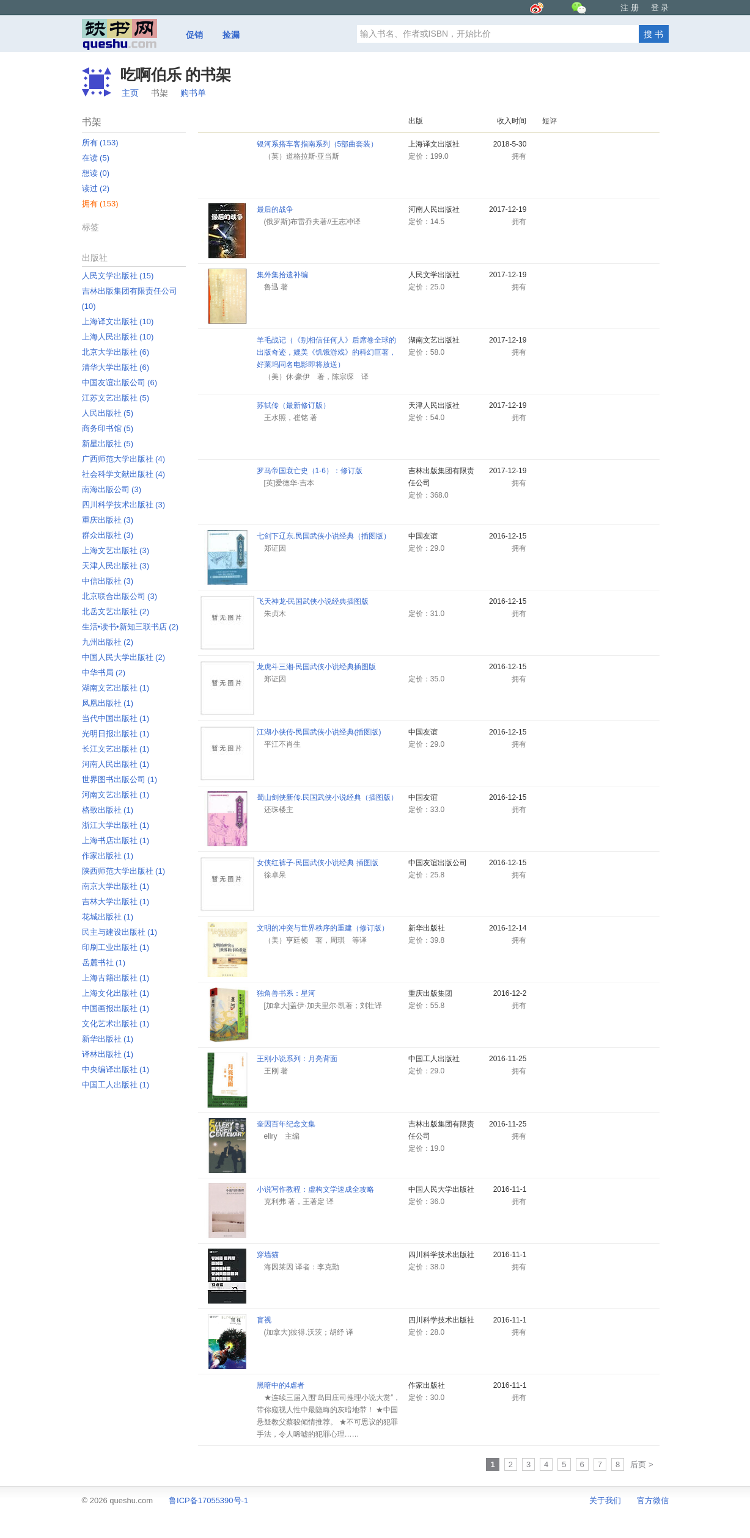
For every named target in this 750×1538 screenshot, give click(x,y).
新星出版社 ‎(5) (108, 443)
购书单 (193, 93)
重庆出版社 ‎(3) (108, 519)
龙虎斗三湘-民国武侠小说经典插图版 (317, 666)
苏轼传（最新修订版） (293, 405)
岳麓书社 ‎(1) (104, 962)
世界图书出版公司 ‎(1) (120, 779)
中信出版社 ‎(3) (108, 581)
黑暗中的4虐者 (281, 1385)
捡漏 (231, 35)
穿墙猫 (268, 1254)
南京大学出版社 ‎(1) (116, 886)
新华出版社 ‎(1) (108, 1038)
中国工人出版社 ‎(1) (116, 1084)
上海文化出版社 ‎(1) (116, 993)
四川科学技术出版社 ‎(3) (124, 504)
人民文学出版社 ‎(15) (118, 275)
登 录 (660, 7)
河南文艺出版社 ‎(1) (116, 794)
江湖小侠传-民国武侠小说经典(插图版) (319, 732)
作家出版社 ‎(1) (108, 855)
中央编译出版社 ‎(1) (116, 1069)
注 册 (629, 7)
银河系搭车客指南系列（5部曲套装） (317, 144)
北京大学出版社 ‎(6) (116, 352)
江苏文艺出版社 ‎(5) (116, 397)
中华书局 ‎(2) (104, 672)
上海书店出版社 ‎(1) (116, 840)
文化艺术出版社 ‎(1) (116, 1023)
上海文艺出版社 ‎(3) (116, 550)
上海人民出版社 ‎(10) (118, 336)
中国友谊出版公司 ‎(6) (120, 382)
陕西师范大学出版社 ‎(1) (124, 871)
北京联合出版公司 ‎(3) (120, 596)
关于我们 (605, 1500)
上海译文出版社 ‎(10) (118, 321)
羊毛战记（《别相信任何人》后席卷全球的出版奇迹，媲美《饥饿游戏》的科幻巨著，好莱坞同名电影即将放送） (326, 352)
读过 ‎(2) (96, 188)
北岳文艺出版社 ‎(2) (116, 611)
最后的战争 (275, 209)
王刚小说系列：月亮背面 (297, 1058)
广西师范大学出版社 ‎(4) (124, 458)
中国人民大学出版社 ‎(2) (124, 657)
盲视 (264, 1320)
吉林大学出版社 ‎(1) (116, 901)
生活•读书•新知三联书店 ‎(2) (130, 626)
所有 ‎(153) (100, 142)
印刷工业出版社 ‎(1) (116, 947)
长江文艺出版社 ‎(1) (116, 748)
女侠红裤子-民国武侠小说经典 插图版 (317, 862)
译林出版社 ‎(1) (108, 1054)
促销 (194, 35)
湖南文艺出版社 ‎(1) (116, 687)
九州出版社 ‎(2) (108, 642)
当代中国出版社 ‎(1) (116, 718)
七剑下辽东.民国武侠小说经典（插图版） (324, 536)
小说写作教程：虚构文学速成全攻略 (315, 1189)
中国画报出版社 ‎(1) (116, 1008)
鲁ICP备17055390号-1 (208, 1500)
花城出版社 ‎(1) (108, 916)
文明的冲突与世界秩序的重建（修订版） (323, 928)
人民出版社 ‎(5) (108, 413)
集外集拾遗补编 (282, 274)
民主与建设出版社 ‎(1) (120, 932)
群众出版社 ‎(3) (108, 535)
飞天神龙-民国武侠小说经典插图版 (313, 601)
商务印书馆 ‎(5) (108, 428)
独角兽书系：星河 (286, 993)
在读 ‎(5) (96, 157)
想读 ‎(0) (96, 173)
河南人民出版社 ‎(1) (116, 764)
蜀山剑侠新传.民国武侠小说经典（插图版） (327, 797)
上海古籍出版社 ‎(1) (116, 977)
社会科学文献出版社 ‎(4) (124, 474)
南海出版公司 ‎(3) (112, 489)
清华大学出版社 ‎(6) (116, 367)
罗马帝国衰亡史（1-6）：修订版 (309, 470)
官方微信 (653, 1500)
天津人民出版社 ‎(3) (116, 565)
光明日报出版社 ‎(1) (116, 733)
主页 (130, 93)
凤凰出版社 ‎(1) (108, 703)
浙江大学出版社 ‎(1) (116, 825)
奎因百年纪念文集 (286, 1124)
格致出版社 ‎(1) (108, 809)
